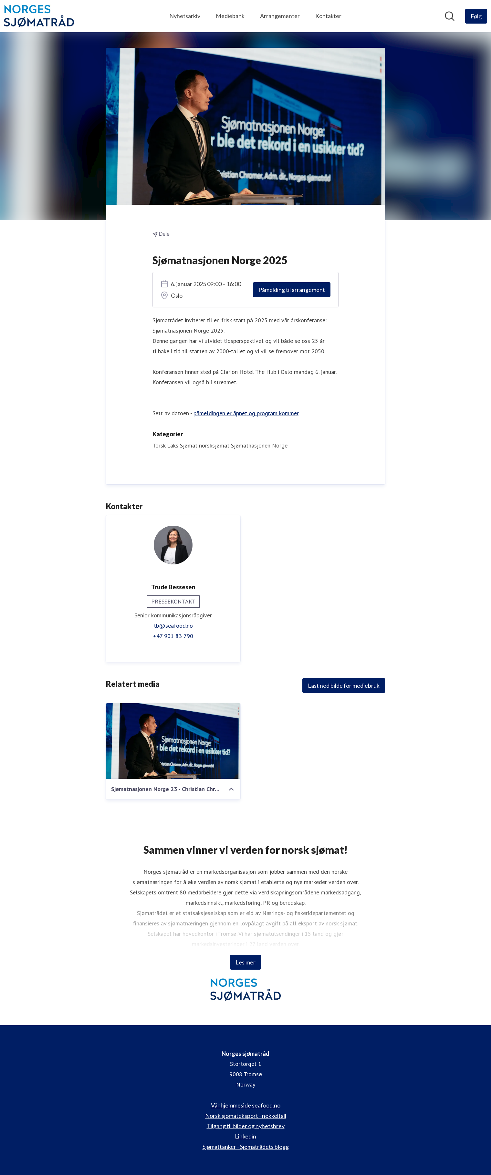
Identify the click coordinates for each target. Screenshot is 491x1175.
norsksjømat (214, 445)
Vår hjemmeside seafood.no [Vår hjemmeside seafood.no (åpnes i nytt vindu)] (245, 1105)
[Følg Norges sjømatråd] (476, 16)
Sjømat (188, 445)
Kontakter (328, 15)
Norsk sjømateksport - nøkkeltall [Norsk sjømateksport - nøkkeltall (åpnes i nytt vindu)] (245, 1115)
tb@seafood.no (173, 625)
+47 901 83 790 (173, 636)
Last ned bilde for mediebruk (344, 685)
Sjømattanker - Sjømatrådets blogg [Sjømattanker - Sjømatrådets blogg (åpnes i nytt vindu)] (246, 1146)
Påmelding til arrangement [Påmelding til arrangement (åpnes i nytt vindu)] (291, 289)
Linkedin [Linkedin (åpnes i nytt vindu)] (245, 1136)
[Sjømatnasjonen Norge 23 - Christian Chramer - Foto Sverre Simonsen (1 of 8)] (173, 741)
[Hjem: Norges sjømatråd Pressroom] (39, 16)
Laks (172, 445)
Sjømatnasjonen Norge (259, 445)
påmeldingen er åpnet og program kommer (245, 413)
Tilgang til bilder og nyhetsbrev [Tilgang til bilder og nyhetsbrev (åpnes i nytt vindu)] (246, 1125)
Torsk (158, 445)
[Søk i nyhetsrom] (449, 16)
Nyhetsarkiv (184, 15)
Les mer (245, 962)
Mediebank (230, 15)
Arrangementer (280, 15)
